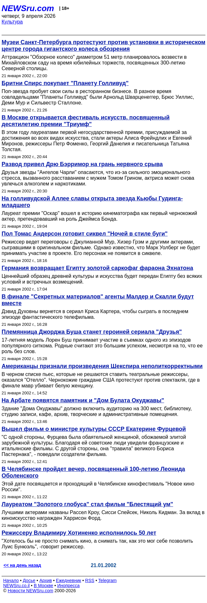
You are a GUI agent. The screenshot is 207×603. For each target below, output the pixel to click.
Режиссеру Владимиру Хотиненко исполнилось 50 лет (79, 533)
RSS (89, 580)
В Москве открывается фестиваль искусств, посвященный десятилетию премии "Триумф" (85, 120)
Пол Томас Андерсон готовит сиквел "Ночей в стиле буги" (85, 234)
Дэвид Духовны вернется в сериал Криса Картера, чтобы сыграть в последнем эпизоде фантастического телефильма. (95, 314)
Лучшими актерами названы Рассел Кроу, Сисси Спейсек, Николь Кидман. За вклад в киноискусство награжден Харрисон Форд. (103, 515)
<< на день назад (22, 565)
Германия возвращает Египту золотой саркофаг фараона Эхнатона (97, 268)
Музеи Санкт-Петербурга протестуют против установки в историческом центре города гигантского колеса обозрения (103, 45)
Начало (11, 580)
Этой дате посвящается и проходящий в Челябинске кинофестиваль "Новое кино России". (98, 486)
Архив (45, 580)
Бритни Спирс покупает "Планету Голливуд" (65, 83)
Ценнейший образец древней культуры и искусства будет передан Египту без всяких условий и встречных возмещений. (102, 279)
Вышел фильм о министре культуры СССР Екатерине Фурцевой (94, 429)
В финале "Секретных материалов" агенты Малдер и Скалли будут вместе (98, 299)
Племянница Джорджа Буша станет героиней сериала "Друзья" (92, 332)
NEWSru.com (28, 8)
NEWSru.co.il (16, 585)
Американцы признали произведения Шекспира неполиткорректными (102, 366)
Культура (12, 21)
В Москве (43, 585)
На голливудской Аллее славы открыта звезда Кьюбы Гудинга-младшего (92, 201)
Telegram (107, 580)
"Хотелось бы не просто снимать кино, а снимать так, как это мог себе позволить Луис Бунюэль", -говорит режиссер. (97, 543)
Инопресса (68, 585)
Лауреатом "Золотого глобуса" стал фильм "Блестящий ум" (87, 504)
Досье (29, 580)
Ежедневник (68, 580)
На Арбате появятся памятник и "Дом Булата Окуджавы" (83, 400)
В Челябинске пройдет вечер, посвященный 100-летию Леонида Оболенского (93, 472)
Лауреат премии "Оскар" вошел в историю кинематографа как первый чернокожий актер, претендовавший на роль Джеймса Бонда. (99, 216)
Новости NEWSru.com (30, 590)
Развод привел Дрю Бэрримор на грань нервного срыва (82, 164)
